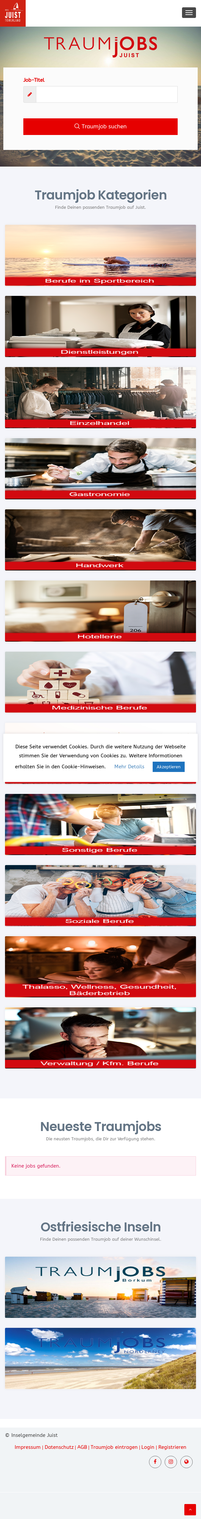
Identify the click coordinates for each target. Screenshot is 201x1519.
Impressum (28, 1447)
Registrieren (172, 1447)
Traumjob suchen (100, 126)
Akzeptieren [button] (169, 766)
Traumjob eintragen (114, 1447)
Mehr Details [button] (129, 767)
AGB (82, 1447)
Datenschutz (59, 1447)
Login (147, 1447)
